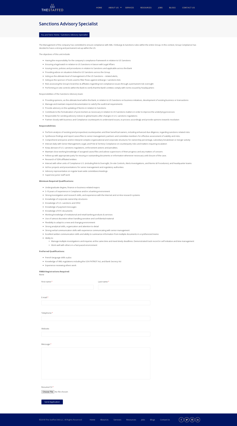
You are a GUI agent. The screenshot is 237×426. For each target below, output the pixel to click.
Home (99, 7)
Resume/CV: (47, 387)
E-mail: (44, 297)
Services (129, 7)
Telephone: (47, 313)
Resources (146, 7)
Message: (46, 344)
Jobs (160, 7)
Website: (45, 328)
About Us (114, 7)
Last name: (103, 281)
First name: (46, 281)
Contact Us (188, 7)
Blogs (172, 7)
